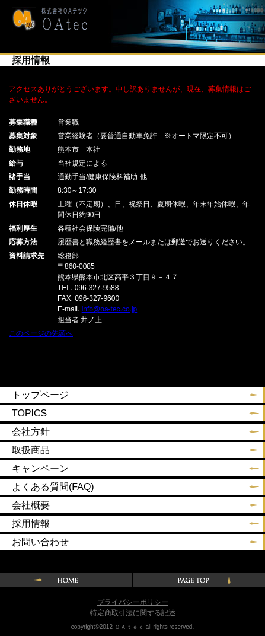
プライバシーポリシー (132, 602)
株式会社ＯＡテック (45, 19)
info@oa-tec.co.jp (110, 309)
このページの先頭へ (41, 333)
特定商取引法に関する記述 (132, 613)
